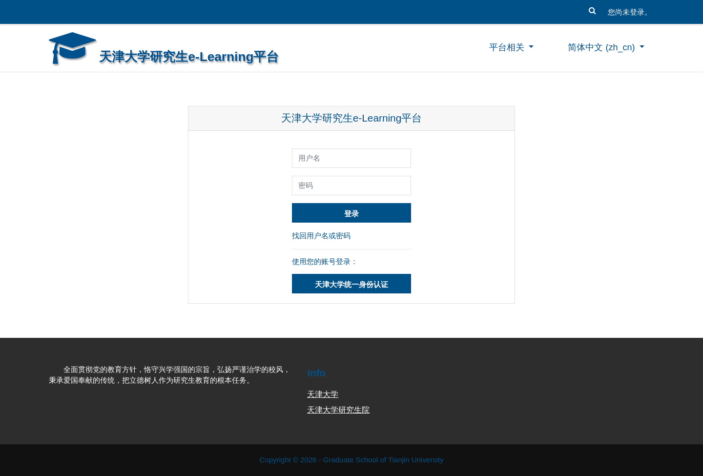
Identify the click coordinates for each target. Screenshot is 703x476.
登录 (351, 213)
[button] (592, 8)
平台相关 (508, 47)
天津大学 (322, 394)
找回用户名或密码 (321, 235)
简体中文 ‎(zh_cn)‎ (602, 47)
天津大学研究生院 (338, 410)
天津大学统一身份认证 (351, 284)
